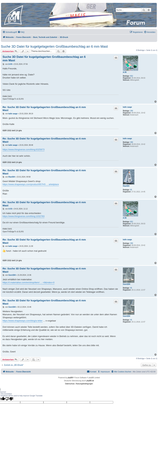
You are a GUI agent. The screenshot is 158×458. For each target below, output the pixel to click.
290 (131, 111)
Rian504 (126, 186)
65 (131, 190)
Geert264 (126, 284)
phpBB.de (90, 381)
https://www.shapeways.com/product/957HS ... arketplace (31, 184)
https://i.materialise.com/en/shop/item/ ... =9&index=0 (28, 282)
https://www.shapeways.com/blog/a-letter (23, 320)
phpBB (70, 378)
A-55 (125, 72)
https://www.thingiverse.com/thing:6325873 (23, 149)
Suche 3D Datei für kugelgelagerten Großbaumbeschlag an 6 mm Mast (54, 46)
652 (131, 76)
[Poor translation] (9, 399)
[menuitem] (21, 32)
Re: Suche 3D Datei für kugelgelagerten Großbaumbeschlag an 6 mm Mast (44, 109)
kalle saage (127, 107)
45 (131, 288)
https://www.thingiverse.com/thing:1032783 (23, 216)
